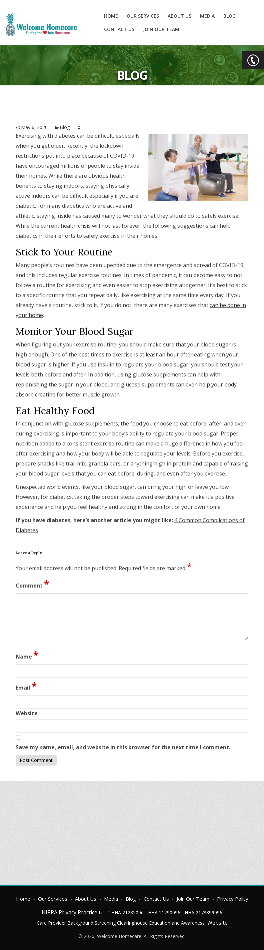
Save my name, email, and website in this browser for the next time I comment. (123, 747)
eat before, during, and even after (150, 473)
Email (26, 686)
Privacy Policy (232, 898)
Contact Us (119, 29)
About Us (179, 16)
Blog (229, 16)
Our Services (143, 16)
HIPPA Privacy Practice (69, 912)
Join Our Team (161, 29)
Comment (32, 584)
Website (217, 922)
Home (111, 16)
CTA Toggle (253, 60)
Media (207, 16)
